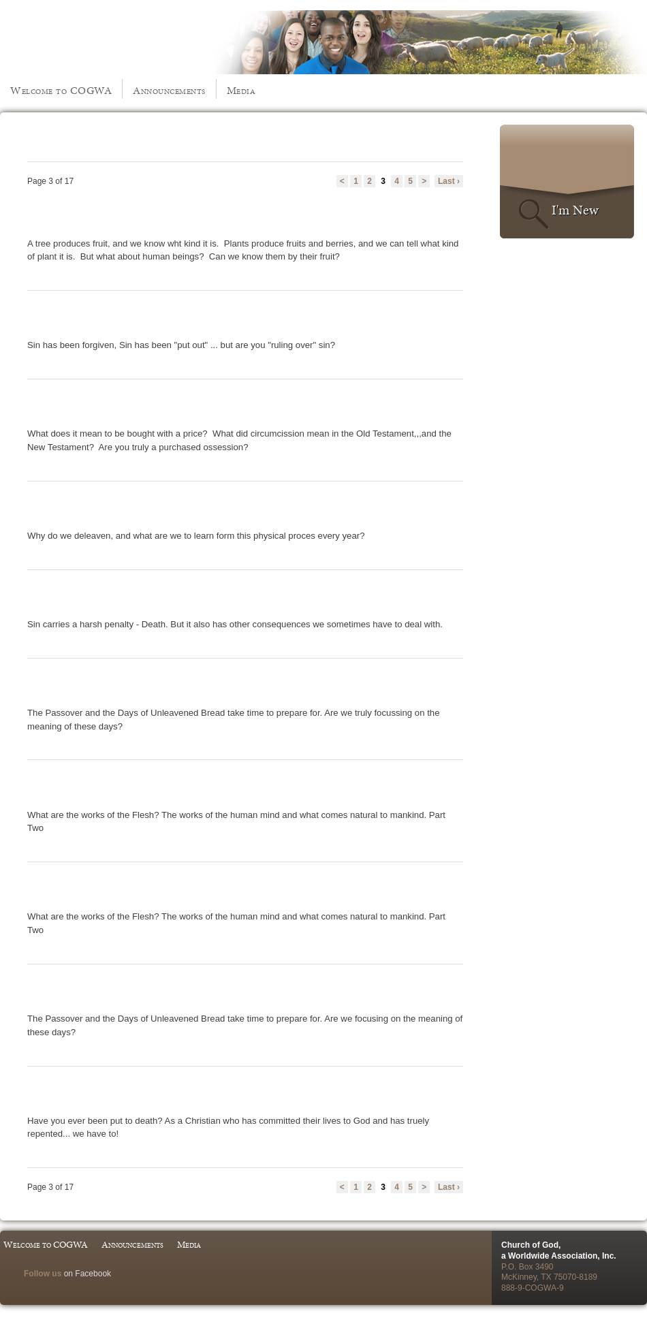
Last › (449, 181)
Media (241, 90)
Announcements (169, 90)
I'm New (575, 209)
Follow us (42, 1273)
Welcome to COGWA (61, 90)
